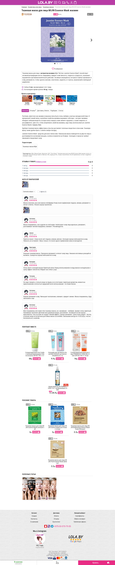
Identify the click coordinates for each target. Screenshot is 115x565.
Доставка (56, 513)
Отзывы (56, 519)
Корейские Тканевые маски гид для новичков (38, 480)
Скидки (34, 516)
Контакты (34, 519)
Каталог (34, 513)
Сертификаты (79, 516)
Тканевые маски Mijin (30, 146)
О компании (34, 522)
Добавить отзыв (41, 161)
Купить (35, 359)
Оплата (56, 516)
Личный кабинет (79, 513)
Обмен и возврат (79, 519)
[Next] (91, 40)
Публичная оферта (80, 522)
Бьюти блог (56, 522)
